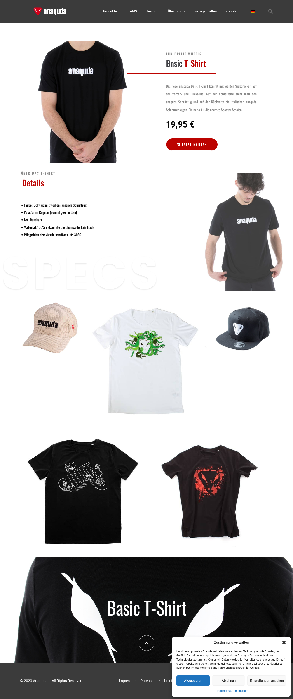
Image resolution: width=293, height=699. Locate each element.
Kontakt (234, 11)
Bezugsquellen (205, 11)
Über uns (176, 11)
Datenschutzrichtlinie (157, 681)
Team (152, 11)
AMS (133, 11)
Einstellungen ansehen (267, 681)
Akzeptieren (193, 681)
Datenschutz (224, 690)
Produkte (112, 11)
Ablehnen (229, 681)
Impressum (241, 690)
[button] (284, 642)
